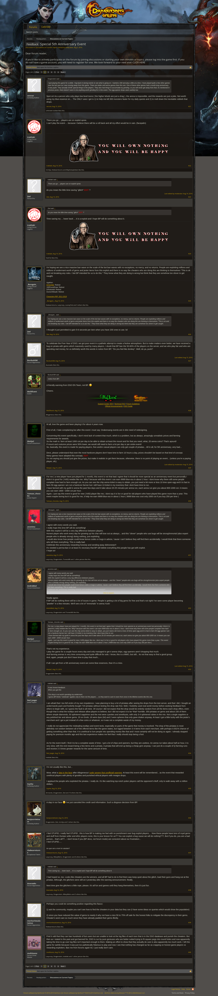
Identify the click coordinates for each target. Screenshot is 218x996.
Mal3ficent (32, 391)
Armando (49, 793)
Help (183, 989)
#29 (189, 468)
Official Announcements (113, 406)
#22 (189, 166)
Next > (63, 72)
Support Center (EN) (105, 404)
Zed (28, 196)
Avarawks (49, 365)
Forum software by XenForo (43, 993)
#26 (189, 334)
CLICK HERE (138, 62)
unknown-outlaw (52, 111)
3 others (70, 822)
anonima (31, 527)
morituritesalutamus (33, 922)
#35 (189, 788)
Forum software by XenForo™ (83, 993)
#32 (189, 608)
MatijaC (30, 441)
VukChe (48, 258)
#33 (189, 669)
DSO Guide (128, 406)
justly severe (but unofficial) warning (106, 773)
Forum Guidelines (133, 404)
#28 (189, 411)
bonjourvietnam (33, 820)
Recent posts (32, 32)
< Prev (36, 72)
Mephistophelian (72, 170)
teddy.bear (69, 47)
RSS (193, 989)
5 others (79, 305)
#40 (189, 952)
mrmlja (48, 170)
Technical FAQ (119, 404)
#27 (189, 361)
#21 (189, 106)
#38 (189, 890)
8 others (78, 857)
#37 (189, 853)
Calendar (46, 26)
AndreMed (32, 586)
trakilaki (31, 137)
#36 (189, 818)
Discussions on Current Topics (46, 47)
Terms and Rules (178, 993)
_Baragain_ (32, 284)
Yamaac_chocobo (33, 494)
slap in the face (65, 773)
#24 (189, 254)
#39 (189, 923)
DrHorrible (50, 285)
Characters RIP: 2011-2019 (56, 297)
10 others (72, 793)
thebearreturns (57, 170)
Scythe (30, 784)
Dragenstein (58, 559)
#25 (189, 301)
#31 (189, 555)
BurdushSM (32, 360)
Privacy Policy (190, 993)
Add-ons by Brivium (125, 993)
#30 (189, 501)
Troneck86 (66, 559)
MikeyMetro (58, 857)
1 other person (79, 559)
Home (188, 989)
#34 (189, 753)
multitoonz (32, 953)
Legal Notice (175, 989)
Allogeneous (50, 415)
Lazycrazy (61, 305)
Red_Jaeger (32, 700)
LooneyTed (69, 305)
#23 (189, 197)
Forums (33, 27)
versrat (30, 96)
